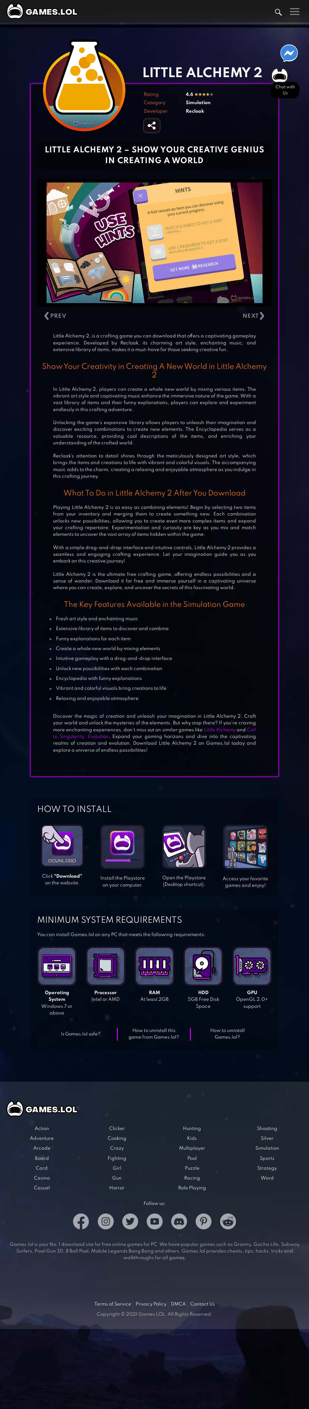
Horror (116, 1188)
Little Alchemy (220, 730)
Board (42, 1158)
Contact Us (202, 1304)
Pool (192, 1158)
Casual (42, 1188)
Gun (117, 1178)
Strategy (267, 1168)
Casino (42, 1178)
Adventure (42, 1138)
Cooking (117, 1138)
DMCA (178, 1304)
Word (267, 1178)
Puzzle (192, 1168)
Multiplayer (192, 1148)
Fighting (117, 1158)
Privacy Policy (151, 1304)
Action (42, 1129)
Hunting (192, 1129)
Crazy (117, 1148)
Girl (117, 1168)
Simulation (198, 103)
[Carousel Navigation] (154, 316)
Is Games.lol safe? (81, 1034)
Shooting (267, 1129)
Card (42, 1168)
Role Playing (192, 1188)
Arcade (41, 1148)
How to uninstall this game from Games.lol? (154, 1034)
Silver (267, 1138)
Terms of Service (112, 1304)
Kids (192, 1138)
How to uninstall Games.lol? (227, 1034)
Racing (192, 1178)
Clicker (117, 1129)
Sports (267, 1158)
